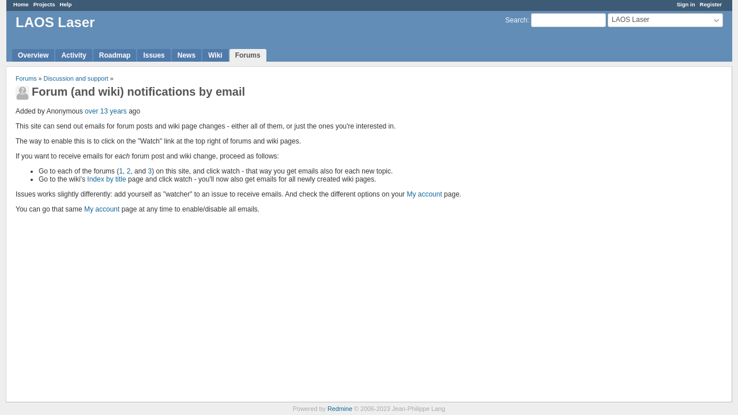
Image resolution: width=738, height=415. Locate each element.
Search (516, 20)
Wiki (215, 55)
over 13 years (106, 111)
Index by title (106, 179)
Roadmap (115, 55)
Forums (248, 55)
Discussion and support (76, 78)
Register (711, 4)
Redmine (339, 408)
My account (424, 194)
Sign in (686, 4)
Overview (33, 55)
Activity (73, 55)
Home (21, 4)
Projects (44, 4)
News (186, 55)
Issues (153, 55)
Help (66, 4)
